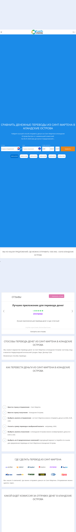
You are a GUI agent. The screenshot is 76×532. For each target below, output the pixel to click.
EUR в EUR (52, 156)
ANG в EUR (14, 156)
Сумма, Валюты (46, 145)
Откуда (3, 145)
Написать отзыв (56, 296)
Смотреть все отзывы (38, 332)
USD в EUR (33, 156)
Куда (23, 145)
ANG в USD (24, 156)
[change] (21, 148)
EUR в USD (61, 156)
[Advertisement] (38, 14)
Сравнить (68, 149)
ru (74, 32)
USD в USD (43, 156)
